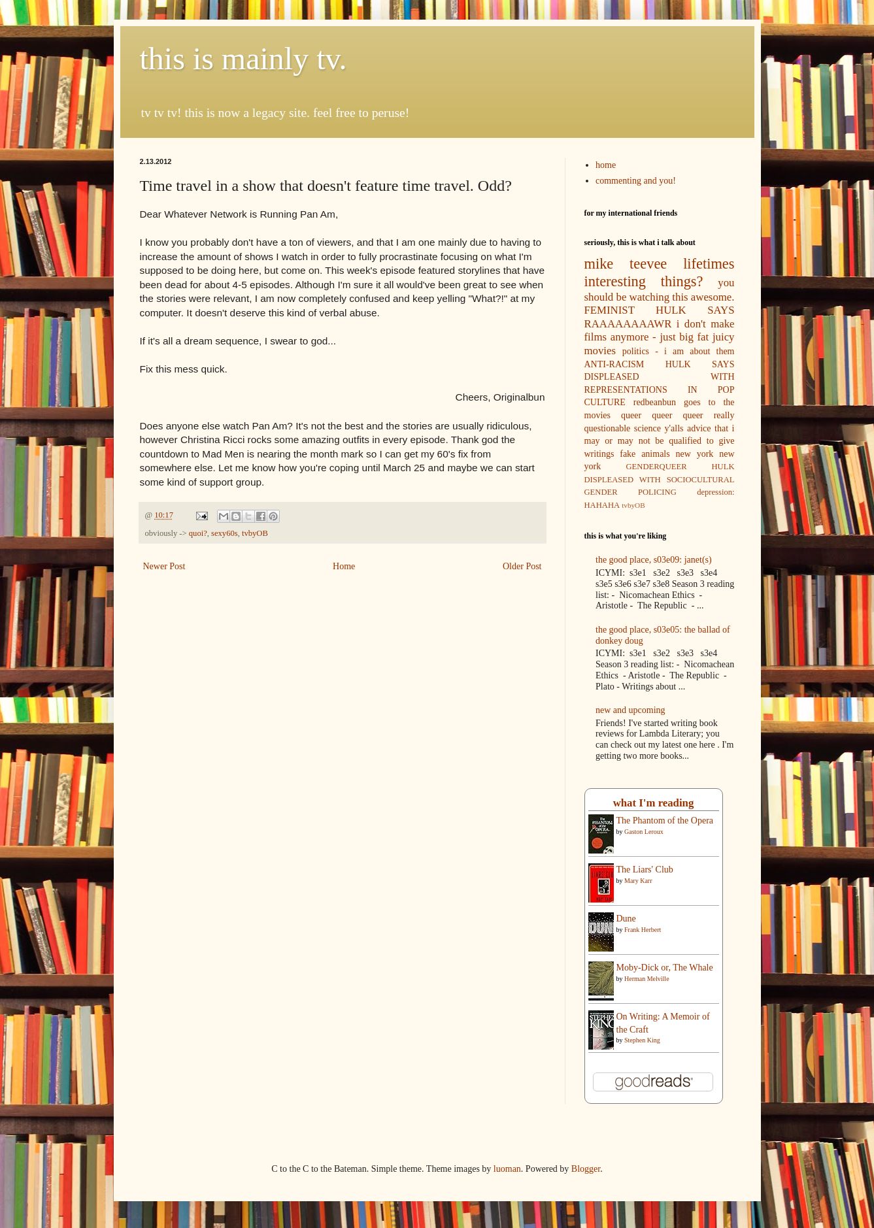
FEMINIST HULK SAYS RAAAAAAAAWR (659, 317)
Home (344, 566)
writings (599, 454)
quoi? (198, 533)
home (606, 165)
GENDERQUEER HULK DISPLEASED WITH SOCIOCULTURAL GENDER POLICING (659, 479)
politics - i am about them (678, 351)
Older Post (522, 566)
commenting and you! (636, 181)
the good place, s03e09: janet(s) (654, 560)
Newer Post (164, 566)
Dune (626, 918)
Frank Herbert (642, 929)
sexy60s (224, 533)
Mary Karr (638, 880)
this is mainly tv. (243, 58)
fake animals (644, 454)
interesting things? (643, 281)
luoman (507, 1169)
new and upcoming (630, 710)
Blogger (585, 1169)
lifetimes (708, 264)
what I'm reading (653, 803)
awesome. (713, 297)
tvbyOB (255, 533)
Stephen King (642, 1040)
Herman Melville (646, 978)
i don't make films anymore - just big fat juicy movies (659, 337)
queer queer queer (662, 415)
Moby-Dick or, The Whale (664, 967)
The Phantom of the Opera (665, 820)
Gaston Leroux (644, 831)
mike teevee (625, 264)
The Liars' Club (644, 869)
